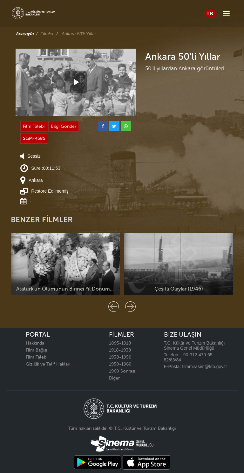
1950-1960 (120, 364)
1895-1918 (120, 343)
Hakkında (35, 343)
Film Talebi (33, 126)
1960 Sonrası (122, 371)
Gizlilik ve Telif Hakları (48, 364)
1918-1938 (120, 350)
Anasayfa (24, 34)
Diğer (114, 378)
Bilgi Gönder (63, 126)
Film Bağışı (36, 350)
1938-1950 (120, 357)
